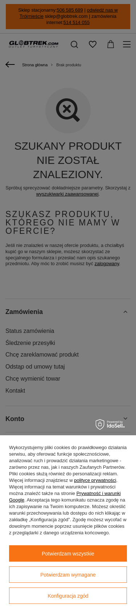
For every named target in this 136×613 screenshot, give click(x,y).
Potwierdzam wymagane (68, 575)
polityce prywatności (95, 480)
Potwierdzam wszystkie (68, 554)
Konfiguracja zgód (68, 596)
